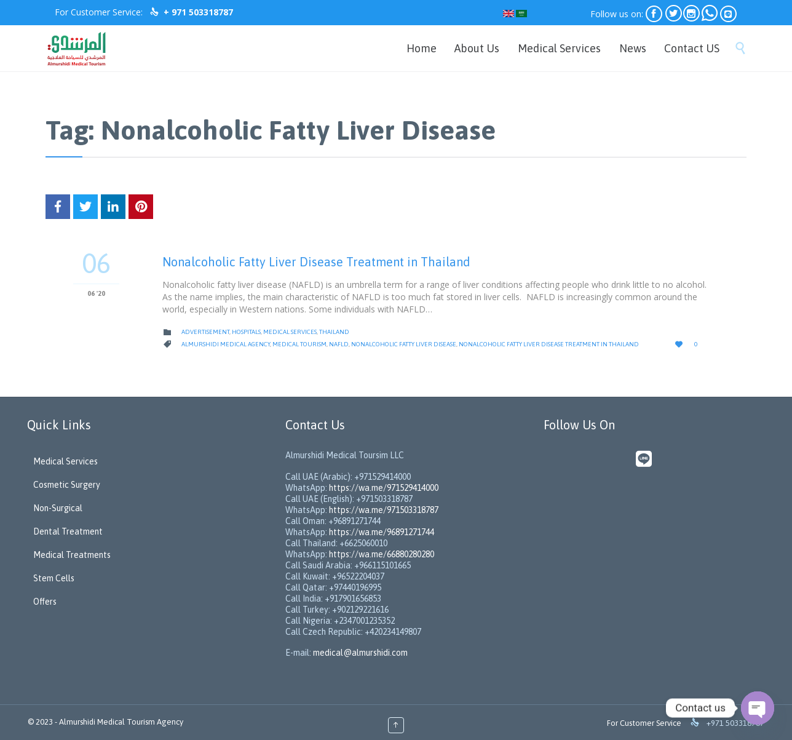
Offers (45, 602)
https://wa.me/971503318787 (383, 510)
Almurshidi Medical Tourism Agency (121, 721)
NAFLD (339, 344)
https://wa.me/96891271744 (381, 532)
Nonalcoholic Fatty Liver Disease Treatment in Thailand (316, 262)
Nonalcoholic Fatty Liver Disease (403, 344)
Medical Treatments (72, 555)
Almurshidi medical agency (225, 344)
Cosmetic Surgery (66, 485)
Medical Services (290, 331)
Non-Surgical (57, 508)
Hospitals (246, 331)
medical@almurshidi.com (360, 653)
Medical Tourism (299, 344)
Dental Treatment (68, 531)
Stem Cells (53, 578)
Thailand (334, 331)
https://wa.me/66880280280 (381, 554)
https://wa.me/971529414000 (382, 488)
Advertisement (205, 331)
